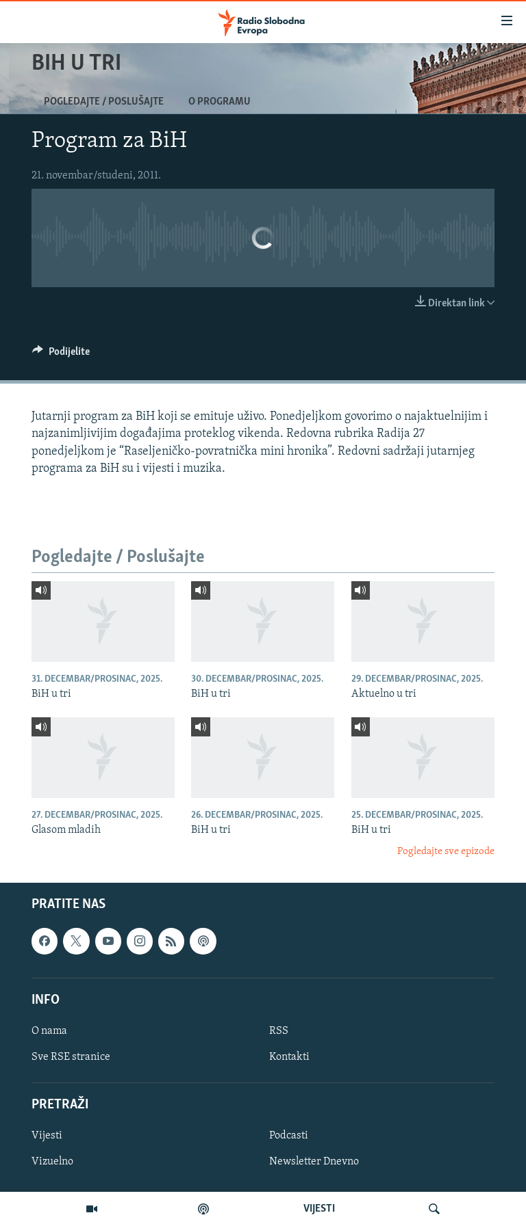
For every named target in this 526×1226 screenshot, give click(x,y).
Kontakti (289, 1057)
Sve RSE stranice (71, 1057)
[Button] (61, 355)
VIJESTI (319, 1208)
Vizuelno (52, 1161)
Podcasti (288, 1135)
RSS (278, 1031)
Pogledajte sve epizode (445, 852)
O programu (219, 101)
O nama (49, 1031)
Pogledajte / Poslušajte (104, 101)
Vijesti (47, 1135)
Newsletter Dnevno (314, 1161)
